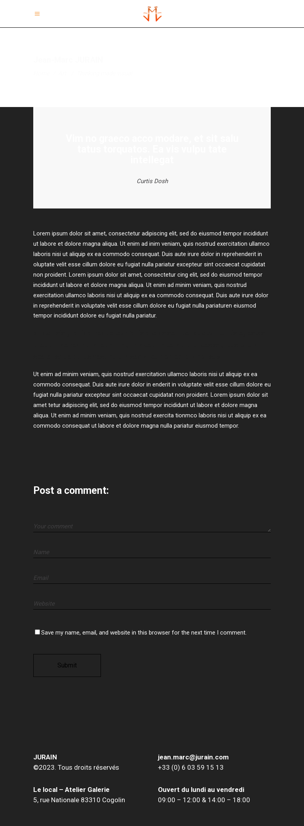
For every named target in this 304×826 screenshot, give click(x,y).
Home (41, 73)
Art (62, 73)
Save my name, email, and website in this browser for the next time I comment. (144, 632)
